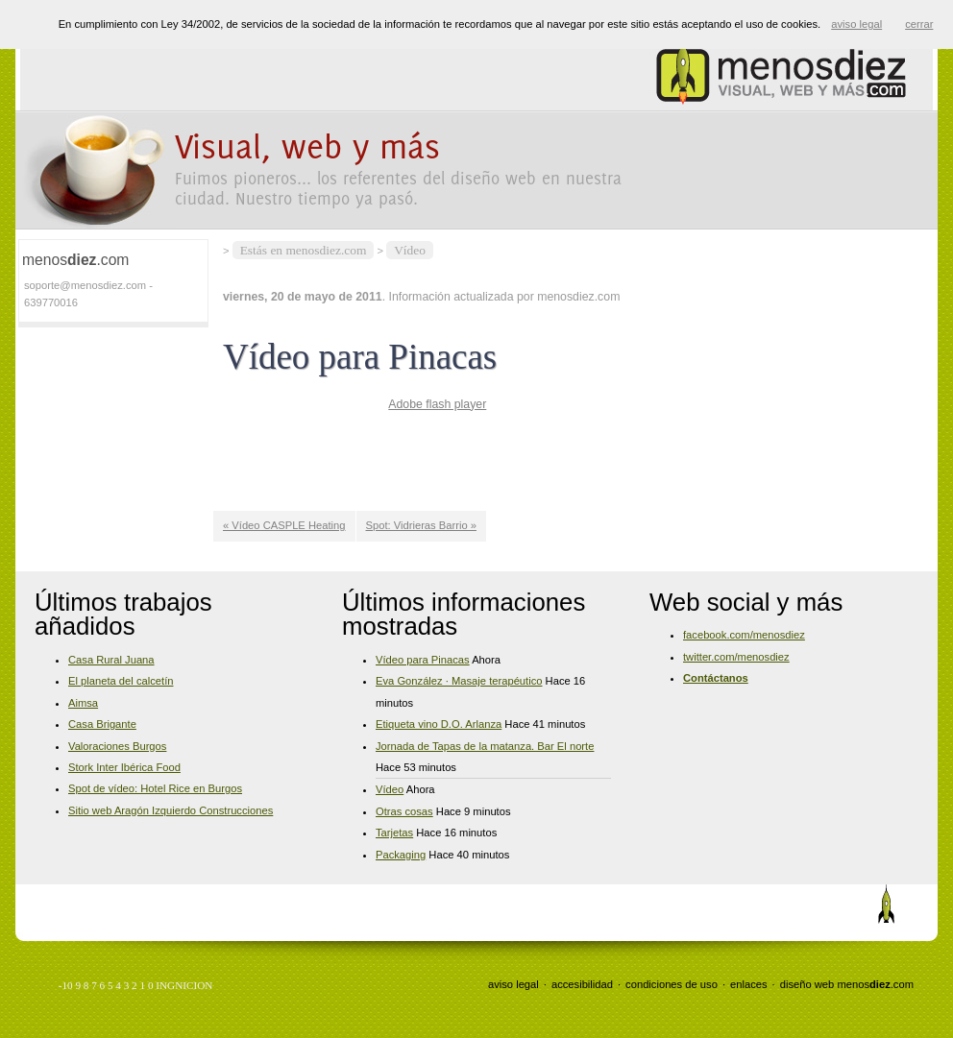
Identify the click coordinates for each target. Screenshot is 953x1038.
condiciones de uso (671, 984)
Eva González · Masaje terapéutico (459, 681)
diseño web (807, 984)
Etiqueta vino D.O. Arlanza (438, 724)
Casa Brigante (102, 724)
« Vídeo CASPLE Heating (284, 525)
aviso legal (513, 984)
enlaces (749, 984)
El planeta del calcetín (120, 681)
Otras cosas (404, 811)
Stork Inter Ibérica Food (124, 767)
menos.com (875, 984)
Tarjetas (394, 832)
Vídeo (410, 250)
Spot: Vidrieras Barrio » (421, 525)
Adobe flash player (437, 404)
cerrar (919, 24)
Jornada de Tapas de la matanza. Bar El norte (485, 746)
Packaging (401, 854)
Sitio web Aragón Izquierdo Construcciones (170, 810)
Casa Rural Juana (111, 659)
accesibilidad (582, 984)
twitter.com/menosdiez (736, 657)
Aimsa (83, 703)
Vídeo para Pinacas (423, 659)
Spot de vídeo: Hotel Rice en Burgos (155, 788)
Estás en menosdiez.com (303, 250)
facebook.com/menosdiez (744, 634)
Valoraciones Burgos (117, 746)
